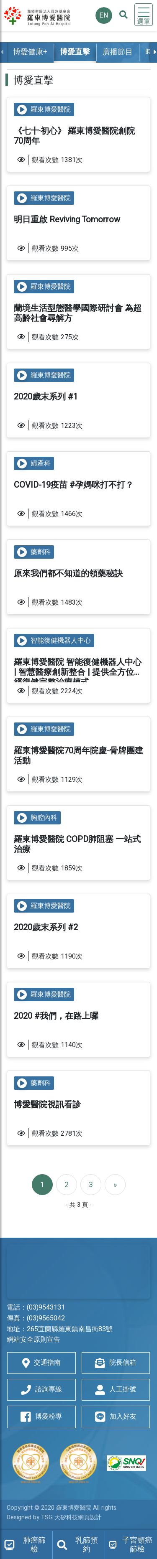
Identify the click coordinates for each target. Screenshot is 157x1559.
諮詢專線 (41, 1389)
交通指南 (41, 1363)
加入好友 (115, 1417)
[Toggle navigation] (143, 14)
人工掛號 (115, 1389)
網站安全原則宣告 (33, 1340)
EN (103, 15)
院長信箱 (115, 1363)
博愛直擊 (75, 52)
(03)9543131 (46, 1307)
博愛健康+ (30, 52)
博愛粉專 (41, 1417)
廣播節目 (118, 52)
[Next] (115, 1184)
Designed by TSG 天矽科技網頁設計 (54, 1517)
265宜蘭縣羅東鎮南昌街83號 (70, 1329)
